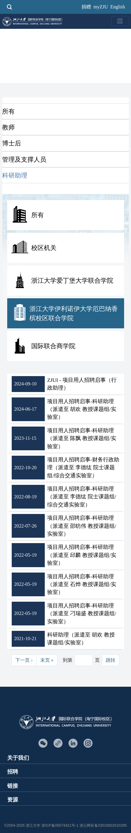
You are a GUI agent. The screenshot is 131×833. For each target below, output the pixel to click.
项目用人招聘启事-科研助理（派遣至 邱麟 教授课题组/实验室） (81, 555)
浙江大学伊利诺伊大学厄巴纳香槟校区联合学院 (73, 313)
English (117, 6)
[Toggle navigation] (120, 21)
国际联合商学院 (53, 345)
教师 (8, 127)
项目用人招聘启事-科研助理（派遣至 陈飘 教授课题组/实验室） (81, 438)
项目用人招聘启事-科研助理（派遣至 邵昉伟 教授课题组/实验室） (81, 526)
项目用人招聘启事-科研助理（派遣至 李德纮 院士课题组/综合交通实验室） (81, 497)
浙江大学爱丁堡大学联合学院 (72, 280)
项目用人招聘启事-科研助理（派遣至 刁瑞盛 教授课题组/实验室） (81, 614)
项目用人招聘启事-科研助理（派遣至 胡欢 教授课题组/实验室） (81, 409)
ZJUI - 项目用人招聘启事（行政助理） (82, 384)
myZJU (100, 6)
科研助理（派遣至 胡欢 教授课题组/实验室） (81, 639)
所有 (8, 111)
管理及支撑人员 (24, 159)
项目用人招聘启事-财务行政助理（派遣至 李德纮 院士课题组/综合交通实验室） (83, 468)
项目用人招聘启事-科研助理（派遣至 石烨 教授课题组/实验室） (81, 584)
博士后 (11, 143)
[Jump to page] (84, 660)
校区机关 (43, 247)
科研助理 (14, 175)
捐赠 (86, 6)
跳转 (110, 660)
